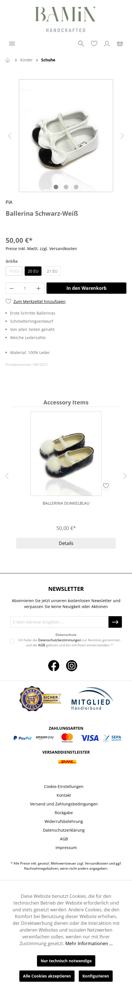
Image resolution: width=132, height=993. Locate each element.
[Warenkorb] (120, 43)
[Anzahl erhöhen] (39, 288)
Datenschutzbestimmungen (59, 640)
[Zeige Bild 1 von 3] (56, 187)
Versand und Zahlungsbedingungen (64, 804)
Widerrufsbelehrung (64, 821)
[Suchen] (81, 43)
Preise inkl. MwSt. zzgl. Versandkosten (41, 248)
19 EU (14, 271)
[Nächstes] (122, 136)
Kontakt (64, 795)
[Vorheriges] (10, 136)
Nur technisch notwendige (66, 960)
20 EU (33, 271)
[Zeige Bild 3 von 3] (76, 187)
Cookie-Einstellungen (64, 786)
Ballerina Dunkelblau (66, 503)
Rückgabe (64, 812)
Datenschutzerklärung (64, 830)
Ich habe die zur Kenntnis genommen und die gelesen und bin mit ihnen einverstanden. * (69, 642)
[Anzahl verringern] (11, 288)
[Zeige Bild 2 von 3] (66, 187)
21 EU (52, 271)
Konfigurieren (95, 976)
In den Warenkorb (86, 288)
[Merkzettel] (94, 43)
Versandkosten (96, 863)
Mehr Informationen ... (89, 943)
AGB (41, 645)
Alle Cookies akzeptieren (47, 976)
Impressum (66, 847)
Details (66, 543)
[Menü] (12, 43)
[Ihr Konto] (107, 43)
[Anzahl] (25, 288)
